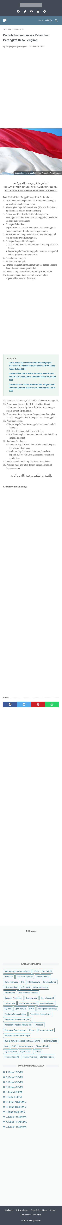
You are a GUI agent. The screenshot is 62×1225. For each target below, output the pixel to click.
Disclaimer (9, 1210)
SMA (6, 1046)
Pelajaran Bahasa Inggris (15, 1014)
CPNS (36, 971)
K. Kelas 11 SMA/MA (16, 1121)
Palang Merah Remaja (47, 1009)
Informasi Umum (40, 987)
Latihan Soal (9, 1003)
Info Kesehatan (49, 982)
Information (9, 993)
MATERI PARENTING (28, 1003)
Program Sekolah (45, 1030)
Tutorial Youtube (29, 1057)
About (52, 1210)
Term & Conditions (39, 1210)
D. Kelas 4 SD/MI (14, 1087)
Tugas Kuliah (25, 1051)
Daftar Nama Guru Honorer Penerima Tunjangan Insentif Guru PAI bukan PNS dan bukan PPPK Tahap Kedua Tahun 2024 (32, 366)
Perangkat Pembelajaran (15, 1030)
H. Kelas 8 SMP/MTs (16, 1107)
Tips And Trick (42, 1046)
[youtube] (31, 11)
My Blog (7, 1009)
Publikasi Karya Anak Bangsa (17, 1035)
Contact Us (26, 1215)
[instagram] (38, 11)
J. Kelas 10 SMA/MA (16, 1117)
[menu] (4, 20)
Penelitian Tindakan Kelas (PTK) (18, 1025)
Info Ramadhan (11, 987)
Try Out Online (10, 1051)
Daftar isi (37, 1215)
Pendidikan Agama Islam (40, 1014)
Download (8, 976)
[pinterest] (44, 11)
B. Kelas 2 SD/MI (14, 1077)
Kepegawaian (31, 998)
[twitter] (25, 11)
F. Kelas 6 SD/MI (14, 1097)
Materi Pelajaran (47, 1003)
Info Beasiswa (34, 982)
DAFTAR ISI (47, 971)
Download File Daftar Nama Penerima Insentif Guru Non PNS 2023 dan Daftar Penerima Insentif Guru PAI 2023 (32, 376)
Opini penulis (20, 1009)
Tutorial (37, 1051)
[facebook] (18, 11)
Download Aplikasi (25, 976)
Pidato (32, 1030)
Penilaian (39, 1025)
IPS (22, 982)
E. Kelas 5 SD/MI (14, 1092)
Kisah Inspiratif (47, 998)
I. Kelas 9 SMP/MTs (15, 1112)
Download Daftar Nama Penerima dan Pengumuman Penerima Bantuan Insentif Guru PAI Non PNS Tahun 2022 (32, 387)
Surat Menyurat (26, 1046)
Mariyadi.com (35, 1221)
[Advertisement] (31, 90)
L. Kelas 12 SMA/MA (16, 1127)
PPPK (31, 1009)
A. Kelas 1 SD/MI (14, 1072)
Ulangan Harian (47, 1057)
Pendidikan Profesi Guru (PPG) (17, 1019)
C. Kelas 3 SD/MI (14, 1082)
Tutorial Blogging (11, 1057)
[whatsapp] (52, 704)
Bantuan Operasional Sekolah (17, 971)
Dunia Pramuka (11, 982)
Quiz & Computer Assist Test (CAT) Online (22, 1041)
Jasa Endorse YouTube (28, 993)
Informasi (25, 987)
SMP (14, 1046)
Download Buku (43, 976)
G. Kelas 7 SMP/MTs (16, 1102)
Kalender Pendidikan (13, 998)
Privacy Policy (22, 1210)
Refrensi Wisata (50, 1041)
